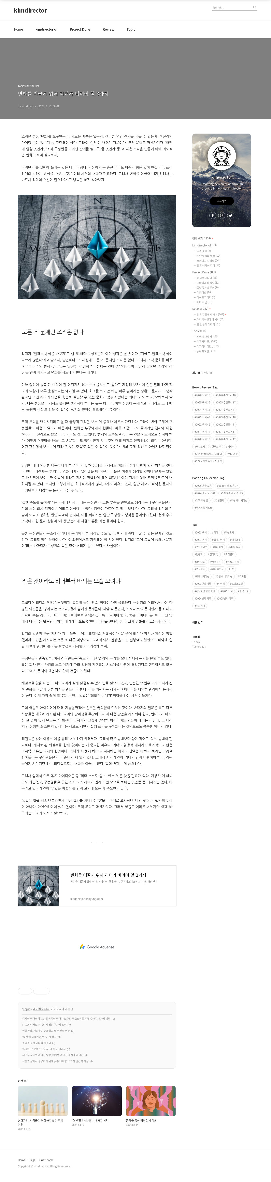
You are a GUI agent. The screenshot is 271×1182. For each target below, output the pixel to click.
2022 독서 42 (203, 424)
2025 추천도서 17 (226, 402)
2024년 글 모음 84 (205, 493)
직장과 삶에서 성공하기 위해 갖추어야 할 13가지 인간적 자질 (55, 1061)
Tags (32, 1160)
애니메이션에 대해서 (210, 319)
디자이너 (200, 606)
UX (232, 569)
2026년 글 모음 (204, 486)
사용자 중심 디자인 (205, 591)
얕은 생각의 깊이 (208, 265)
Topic (131, 29)
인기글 (208, 373)
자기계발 (233, 454)
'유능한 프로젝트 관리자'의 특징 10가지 (44, 1049)
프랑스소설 (237, 584)
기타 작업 (204, 302)
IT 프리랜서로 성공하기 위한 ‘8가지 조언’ (44, 1024)
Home (18, 29)
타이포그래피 (206, 297)
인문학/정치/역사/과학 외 (209, 454)
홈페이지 (218, 547)
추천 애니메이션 (239, 500)
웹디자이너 (219, 540)
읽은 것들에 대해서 (212, 314)
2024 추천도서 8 (225, 410)
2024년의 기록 (203, 598)
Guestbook (46, 1160)
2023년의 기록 (203, 584)
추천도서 (200, 446)
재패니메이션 (202, 576)
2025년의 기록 (225, 598)
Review (108, 29)
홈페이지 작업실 (208, 260)
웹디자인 (214, 554)
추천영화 (219, 500)
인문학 (199, 554)
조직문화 (229, 554)
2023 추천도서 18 (226, 417)
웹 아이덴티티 (207, 278)
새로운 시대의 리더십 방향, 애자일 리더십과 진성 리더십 (52, 1055)
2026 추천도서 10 (226, 395)
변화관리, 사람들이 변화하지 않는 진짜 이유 (46, 1031)
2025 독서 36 (203, 402)
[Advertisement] (97, 947)
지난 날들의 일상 (209, 256)
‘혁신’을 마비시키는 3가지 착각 (39, 1037)
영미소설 (236, 540)
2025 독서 (227, 591)
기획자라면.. (207, 341)
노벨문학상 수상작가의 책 (209, 461)
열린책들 (200, 562)
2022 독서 (235, 547)
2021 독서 (201, 540)
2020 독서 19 (203, 439)
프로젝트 (200, 569)
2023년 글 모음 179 (232, 493)
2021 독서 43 (203, 432)
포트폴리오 (201, 547)
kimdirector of (46, 29)
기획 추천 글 (202, 500)
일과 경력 (204, 251)
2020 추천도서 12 (226, 439)
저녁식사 (216, 562)
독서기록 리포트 (204, 508)
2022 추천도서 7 (225, 424)
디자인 (242, 576)
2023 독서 (201, 532)
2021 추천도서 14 (226, 432)
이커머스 (204, 292)
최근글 (196, 373)
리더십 (221, 584)
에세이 (231, 446)
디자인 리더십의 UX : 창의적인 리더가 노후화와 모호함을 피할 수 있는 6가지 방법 (66, 1018)
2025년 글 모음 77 (228, 486)
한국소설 (216, 446)
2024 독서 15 (203, 410)
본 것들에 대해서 (208, 324)
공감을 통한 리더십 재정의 (36, 1043)
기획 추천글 (218, 569)
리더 (216, 532)
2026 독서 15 (203, 395)
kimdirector (30, 10)
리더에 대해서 (41, 1009)
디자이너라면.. (208, 346)
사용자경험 (233, 562)
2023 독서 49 (203, 417)
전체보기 (202, 238)
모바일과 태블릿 (208, 283)
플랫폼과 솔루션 (208, 287)
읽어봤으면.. (206, 351)
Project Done (80, 29)
